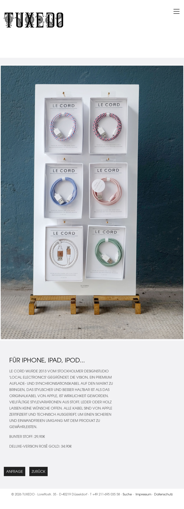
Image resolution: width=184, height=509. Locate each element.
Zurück (38, 472)
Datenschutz (163, 495)
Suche (127, 495)
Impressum (143, 495)
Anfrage (14, 472)
